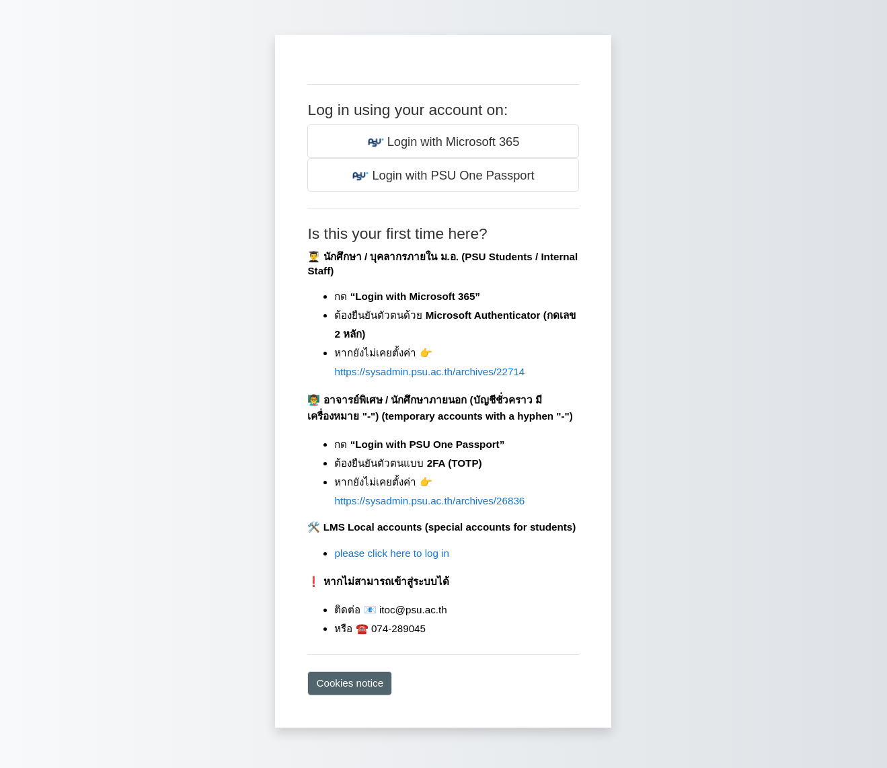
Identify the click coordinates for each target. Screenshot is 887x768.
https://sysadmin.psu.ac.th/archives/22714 (429, 371)
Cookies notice (349, 683)
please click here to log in (391, 553)
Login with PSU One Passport (443, 176)
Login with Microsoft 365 (444, 143)
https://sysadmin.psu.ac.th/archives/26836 (429, 500)
